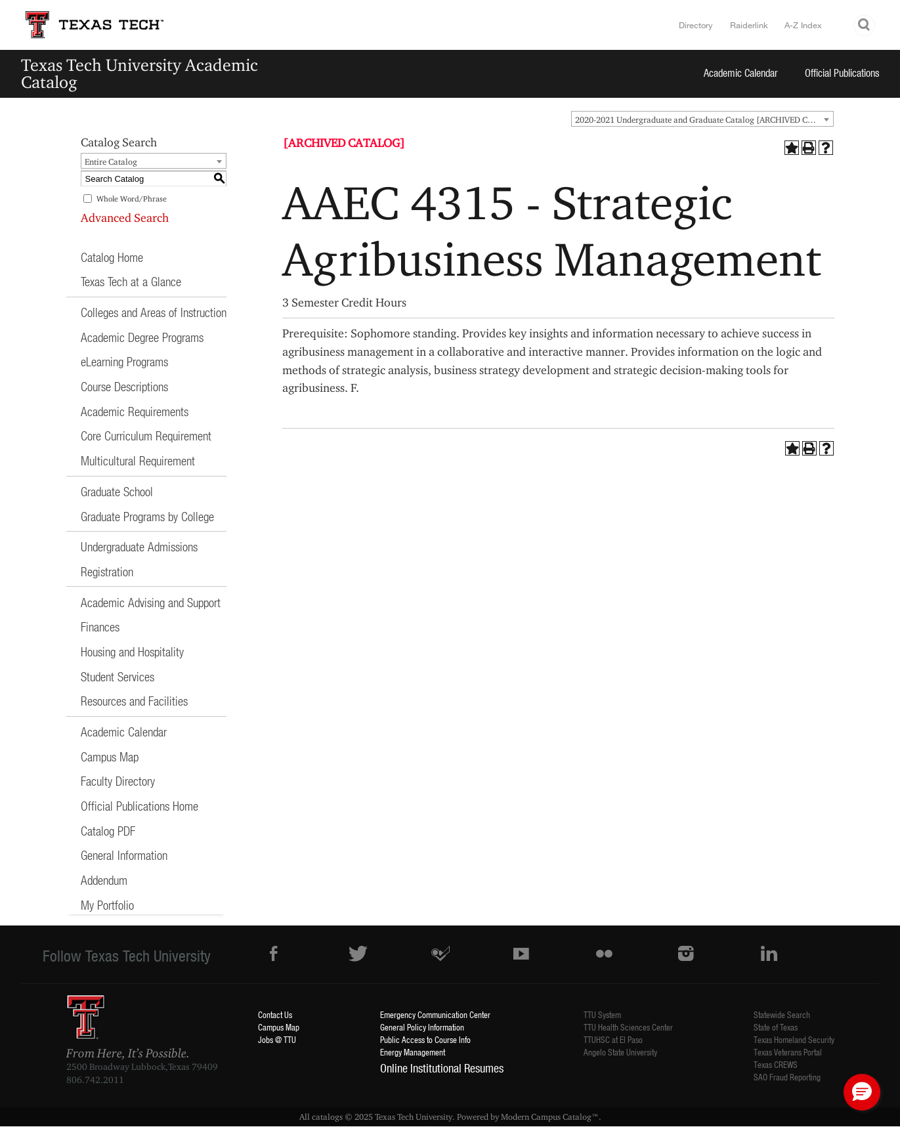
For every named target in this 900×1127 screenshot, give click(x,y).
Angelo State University (620, 1051)
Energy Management (412, 1051)
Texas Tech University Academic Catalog (139, 73)
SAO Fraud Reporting (787, 1076)
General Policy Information (422, 1026)
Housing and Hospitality (132, 651)
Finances (100, 626)
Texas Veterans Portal (788, 1051)
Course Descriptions (124, 386)
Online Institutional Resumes (442, 1068)
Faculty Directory (118, 780)
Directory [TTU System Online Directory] (696, 25)
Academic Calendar (741, 72)
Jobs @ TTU (277, 1039)
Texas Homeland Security (794, 1039)
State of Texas (776, 1026)
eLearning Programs (124, 361)
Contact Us (275, 1014)
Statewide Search (782, 1014)
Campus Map (110, 756)
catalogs (327, 1116)
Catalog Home (112, 257)
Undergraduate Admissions (139, 546)
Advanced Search (125, 217)
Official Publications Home (139, 805)
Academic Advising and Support (151, 602)
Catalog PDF (108, 830)
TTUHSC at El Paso (613, 1039)
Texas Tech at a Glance (131, 281)
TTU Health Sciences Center (628, 1026)
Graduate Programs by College (147, 516)
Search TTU (864, 25)
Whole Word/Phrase (131, 198)
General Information (124, 854)
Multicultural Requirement (138, 460)
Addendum (104, 879)
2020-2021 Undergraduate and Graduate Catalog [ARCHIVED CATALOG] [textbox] (704, 119)
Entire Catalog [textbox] (111, 161)
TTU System (602, 1014)
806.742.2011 (95, 1080)
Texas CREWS (776, 1064)
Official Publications (842, 72)
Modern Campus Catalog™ (550, 1116)
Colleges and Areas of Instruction (153, 312)
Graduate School (117, 491)
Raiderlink (749, 25)
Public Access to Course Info (425, 1039)
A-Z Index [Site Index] (803, 25)
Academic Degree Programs (142, 337)
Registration (107, 571)
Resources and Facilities (134, 700)
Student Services (117, 676)
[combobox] (702, 119)
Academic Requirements (134, 411)
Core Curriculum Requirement (146, 435)
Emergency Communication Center (435, 1014)
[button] (862, 1092)
